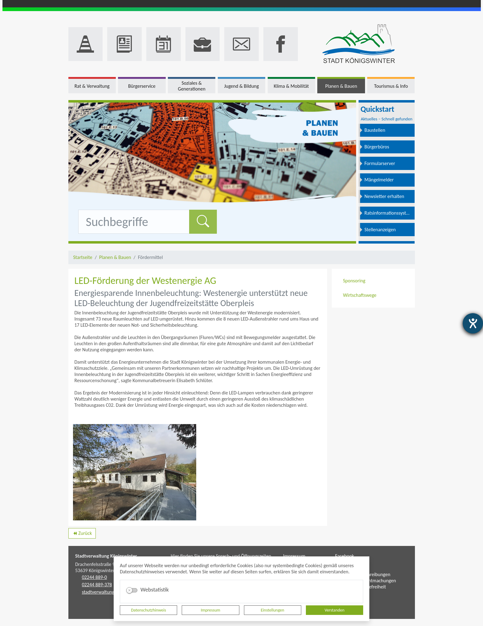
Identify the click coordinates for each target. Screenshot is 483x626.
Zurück (82, 534)
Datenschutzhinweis (148, 610)
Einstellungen (272, 610)
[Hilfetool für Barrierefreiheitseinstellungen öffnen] (473, 323)
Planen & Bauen (115, 257)
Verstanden (334, 610)
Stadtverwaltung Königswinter (106, 556)
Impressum (210, 610)
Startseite (82, 257)
